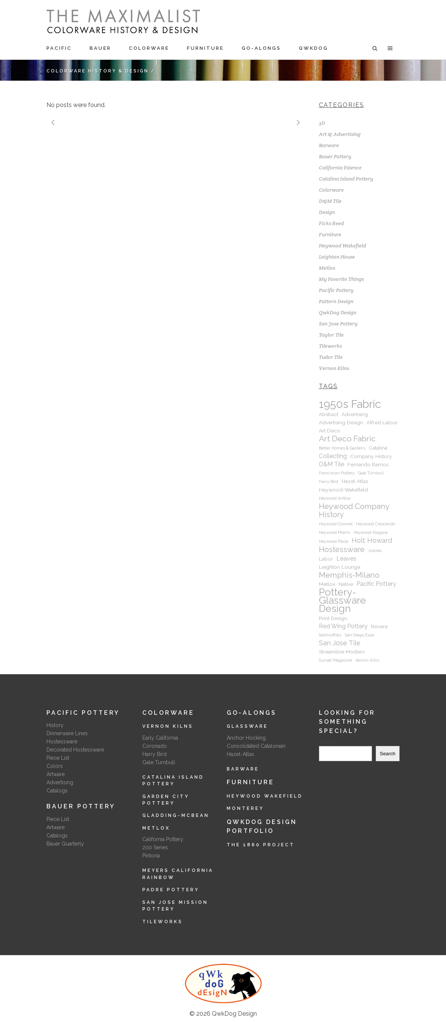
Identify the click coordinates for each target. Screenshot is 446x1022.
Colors (54, 766)
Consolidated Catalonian (256, 746)
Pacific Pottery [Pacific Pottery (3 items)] (376, 583)
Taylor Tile (331, 334)
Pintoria (151, 856)
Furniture (330, 234)
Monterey (245, 808)
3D (322, 123)
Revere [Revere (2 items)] (379, 626)
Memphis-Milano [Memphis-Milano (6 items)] (349, 575)
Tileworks (330, 346)
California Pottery (162, 839)
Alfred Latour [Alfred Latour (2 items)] (382, 422)
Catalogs (57, 791)
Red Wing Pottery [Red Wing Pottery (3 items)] (343, 626)
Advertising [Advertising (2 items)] (355, 414)
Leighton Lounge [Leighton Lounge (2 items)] (339, 567)
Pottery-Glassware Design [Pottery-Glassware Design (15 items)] (342, 600)
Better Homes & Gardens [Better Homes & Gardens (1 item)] (342, 448)
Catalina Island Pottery (346, 178)
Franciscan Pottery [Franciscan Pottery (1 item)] (337, 473)
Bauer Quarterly (65, 844)
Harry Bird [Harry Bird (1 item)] (328, 481)
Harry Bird (154, 754)
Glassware (247, 726)
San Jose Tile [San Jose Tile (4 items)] (340, 643)
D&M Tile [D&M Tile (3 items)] (331, 464)
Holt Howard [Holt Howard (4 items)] (372, 540)
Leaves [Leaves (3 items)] (346, 558)
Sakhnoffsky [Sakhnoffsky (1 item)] (330, 635)
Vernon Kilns (334, 368)
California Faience (340, 167)
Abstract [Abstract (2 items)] (328, 414)
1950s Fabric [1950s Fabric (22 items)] (350, 404)
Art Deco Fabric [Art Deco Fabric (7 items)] (347, 439)
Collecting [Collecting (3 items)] (333, 456)
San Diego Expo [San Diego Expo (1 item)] (359, 635)
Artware (55, 774)
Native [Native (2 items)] (346, 584)
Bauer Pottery (335, 156)
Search (328, 741)
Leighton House (337, 256)
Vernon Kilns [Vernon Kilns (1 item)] (367, 660)
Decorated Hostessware (75, 750)
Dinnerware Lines (67, 733)
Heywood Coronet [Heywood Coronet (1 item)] (336, 524)
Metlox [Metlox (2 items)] (327, 584)
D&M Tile (330, 201)
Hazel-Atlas (240, 754)
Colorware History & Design (97, 71)
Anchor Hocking (246, 738)
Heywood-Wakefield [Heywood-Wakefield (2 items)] (343, 490)
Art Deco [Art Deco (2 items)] (329, 431)
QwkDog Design (337, 312)
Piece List (57, 758)
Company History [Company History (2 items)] (371, 456)
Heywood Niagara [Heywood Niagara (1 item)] (370, 532)
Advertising (59, 782)
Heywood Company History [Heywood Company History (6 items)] (354, 510)
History (55, 725)
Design (327, 212)
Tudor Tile (331, 357)
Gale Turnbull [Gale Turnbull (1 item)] (371, 473)
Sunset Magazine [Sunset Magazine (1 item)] (335, 660)
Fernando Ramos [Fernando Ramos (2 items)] (368, 464)
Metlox (327, 268)
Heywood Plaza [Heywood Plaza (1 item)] (333, 541)
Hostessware (61, 741)
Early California (160, 738)
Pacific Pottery (336, 290)
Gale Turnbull (158, 762)
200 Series (155, 847)
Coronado (154, 746)
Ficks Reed (331, 223)
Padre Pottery (170, 889)
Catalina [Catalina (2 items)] (378, 448)
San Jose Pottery (338, 323)
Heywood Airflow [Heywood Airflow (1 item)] (335, 498)
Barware (329, 145)
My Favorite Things (341, 279)
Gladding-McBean (175, 815)
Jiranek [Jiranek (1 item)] (375, 550)
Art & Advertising (340, 134)
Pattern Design (336, 301)
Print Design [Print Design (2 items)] (333, 618)
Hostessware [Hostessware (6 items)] (342, 549)
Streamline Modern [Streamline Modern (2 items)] (342, 652)
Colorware (331, 189)
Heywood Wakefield (342, 245)
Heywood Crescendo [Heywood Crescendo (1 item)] (375, 524)
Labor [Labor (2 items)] (326, 559)
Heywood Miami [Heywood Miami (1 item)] (334, 532)
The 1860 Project (261, 844)
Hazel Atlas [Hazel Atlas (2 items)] (355, 481)
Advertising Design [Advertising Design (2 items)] (341, 422)
